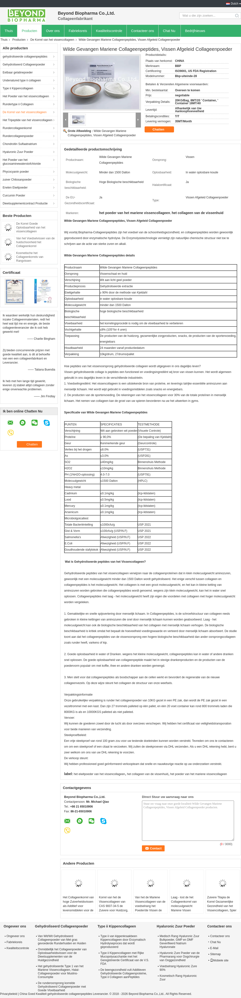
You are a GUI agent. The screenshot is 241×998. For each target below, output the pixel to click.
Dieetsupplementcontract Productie (25, 203)
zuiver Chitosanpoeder (17, 179)
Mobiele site (219, 960)
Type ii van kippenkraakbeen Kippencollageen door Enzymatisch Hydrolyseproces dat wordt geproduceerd (123, 941)
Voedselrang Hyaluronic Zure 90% (178, 968)
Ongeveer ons (16, 936)
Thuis (9, 31)
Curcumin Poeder (14, 195)
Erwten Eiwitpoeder (15, 187)
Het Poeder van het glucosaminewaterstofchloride (22, 161)
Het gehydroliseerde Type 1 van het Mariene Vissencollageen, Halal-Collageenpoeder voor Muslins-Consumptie (60, 972)
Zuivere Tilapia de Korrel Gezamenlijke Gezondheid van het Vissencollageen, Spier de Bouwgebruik (221, 906)
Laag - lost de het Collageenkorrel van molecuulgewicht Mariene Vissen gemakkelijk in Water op (186, 906)
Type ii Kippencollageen (18, 88)
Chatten (162, 129)
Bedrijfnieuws (195, 31)
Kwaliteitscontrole (109, 31)
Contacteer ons (142, 31)
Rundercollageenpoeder (18, 136)
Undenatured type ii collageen (22, 80)
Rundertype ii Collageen (18, 104)
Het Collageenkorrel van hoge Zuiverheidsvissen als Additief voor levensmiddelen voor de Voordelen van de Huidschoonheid (78, 908)
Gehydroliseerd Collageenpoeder (24, 64)
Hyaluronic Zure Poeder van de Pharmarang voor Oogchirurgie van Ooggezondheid (180, 956)
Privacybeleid (8, 994)
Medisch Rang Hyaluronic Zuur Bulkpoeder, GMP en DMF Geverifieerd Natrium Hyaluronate (179, 941)
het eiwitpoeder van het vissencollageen (99, 774)
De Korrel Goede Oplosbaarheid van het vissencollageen (30, 227)
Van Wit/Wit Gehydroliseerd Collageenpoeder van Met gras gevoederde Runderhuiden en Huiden (62, 939)
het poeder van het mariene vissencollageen (198, 774)
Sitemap (215, 954)
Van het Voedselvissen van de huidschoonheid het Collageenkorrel (35, 242)
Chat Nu (169, 31)
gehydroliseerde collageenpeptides (25, 56)
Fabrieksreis (78, 31)
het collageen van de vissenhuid (147, 774)
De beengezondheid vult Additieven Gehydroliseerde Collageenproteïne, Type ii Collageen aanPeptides (123, 973)
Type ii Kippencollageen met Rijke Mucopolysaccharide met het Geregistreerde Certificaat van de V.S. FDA (124, 958)
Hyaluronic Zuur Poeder (18, 152)
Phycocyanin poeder (16, 171)
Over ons (53, 31)
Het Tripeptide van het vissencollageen (27, 120)
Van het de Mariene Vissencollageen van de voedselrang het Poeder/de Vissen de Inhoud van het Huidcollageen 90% (150, 908)
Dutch (234, 3)
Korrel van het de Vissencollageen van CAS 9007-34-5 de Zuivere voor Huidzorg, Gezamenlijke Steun (113, 906)
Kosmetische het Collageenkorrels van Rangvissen (29, 256)
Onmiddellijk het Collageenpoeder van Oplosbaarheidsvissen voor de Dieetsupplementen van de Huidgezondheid (62, 955)
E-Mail (214, 948)
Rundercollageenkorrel (17, 128)
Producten (29, 31)
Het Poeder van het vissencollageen (26, 96)
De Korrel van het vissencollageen (52, 39)
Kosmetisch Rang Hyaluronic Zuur (178, 977)
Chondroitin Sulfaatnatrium (20, 144)
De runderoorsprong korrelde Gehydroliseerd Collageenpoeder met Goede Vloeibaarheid (62, 986)
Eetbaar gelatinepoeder (18, 72)
